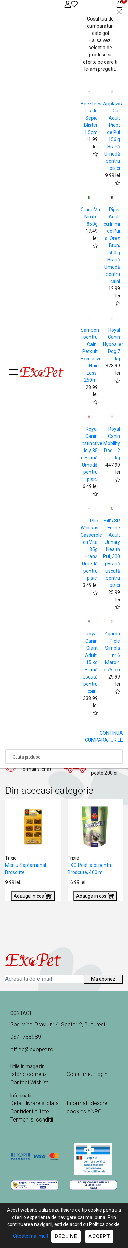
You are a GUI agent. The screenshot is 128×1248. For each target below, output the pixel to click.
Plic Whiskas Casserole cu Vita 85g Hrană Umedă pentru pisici (91, 549)
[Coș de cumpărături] (119, 4)
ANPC (94, 1111)
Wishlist (39, 1082)
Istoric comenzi (29, 1074)
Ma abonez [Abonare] (103, 979)
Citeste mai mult (30, 1236)
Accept (99, 1236)
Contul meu (80, 1074)
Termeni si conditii (31, 1119)
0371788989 (25, 1037)
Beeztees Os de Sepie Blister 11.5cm (91, 118)
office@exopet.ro (31, 1049)
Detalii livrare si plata (34, 1103)
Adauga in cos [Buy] (33, 895)
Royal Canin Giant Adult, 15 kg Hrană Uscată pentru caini (90, 662)
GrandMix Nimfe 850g (91, 217)
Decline (66, 1236)
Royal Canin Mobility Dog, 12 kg (111, 443)
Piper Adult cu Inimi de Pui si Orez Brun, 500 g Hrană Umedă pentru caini (112, 245)
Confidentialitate (29, 1111)
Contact (19, 1082)
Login (101, 1074)
